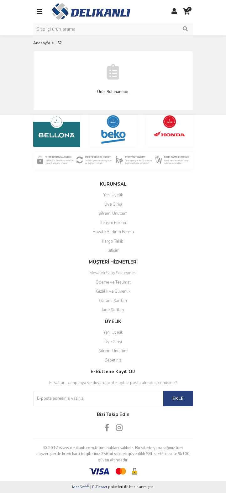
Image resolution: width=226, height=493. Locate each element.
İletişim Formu (113, 223)
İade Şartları (113, 310)
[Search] (113, 29)
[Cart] (187, 11)
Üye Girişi (113, 204)
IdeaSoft (80, 487)
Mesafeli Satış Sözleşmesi (113, 273)
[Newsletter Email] (98, 398)
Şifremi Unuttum (113, 213)
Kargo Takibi (113, 241)
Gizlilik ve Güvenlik (113, 291)
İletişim (113, 250)
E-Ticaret (99, 487)
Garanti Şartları (113, 301)
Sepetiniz (113, 360)
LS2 (58, 42)
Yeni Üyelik (113, 195)
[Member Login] (174, 11)
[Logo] (91, 10)
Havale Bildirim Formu (113, 232)
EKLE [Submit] (178, 398)
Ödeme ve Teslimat (113, 282)
